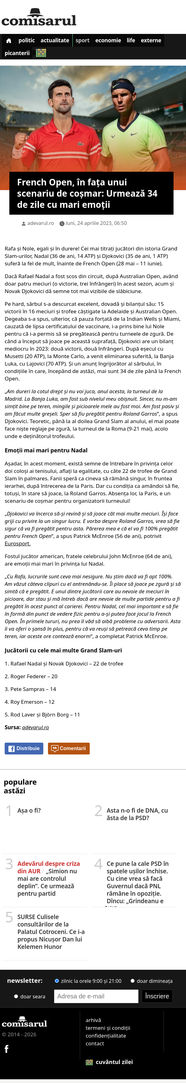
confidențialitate (106, 1039)
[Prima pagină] (10, 41)
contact (95, 1047)
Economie (123, 41)
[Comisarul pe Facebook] (6, 1052)
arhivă (93, 1023)
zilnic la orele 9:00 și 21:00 (88, 984)
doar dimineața (152, 984)
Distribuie (24, 752)
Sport (94, 41)
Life (149, 41)
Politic (31, 41)
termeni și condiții (108, 1031)
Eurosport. (18, 547)
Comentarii (68, 752)
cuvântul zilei (109, 1065)
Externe (16, 56)
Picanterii (49, 56)
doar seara (29, 1000)
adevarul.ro (40, 226)
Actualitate (64, 41)
